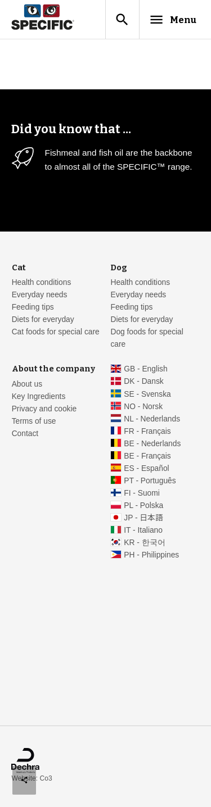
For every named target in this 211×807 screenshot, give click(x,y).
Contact (25, 433)
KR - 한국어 (144, 542)
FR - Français (147, 431)
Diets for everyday (43, 319)
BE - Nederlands (152, 443)
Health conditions (41, 282)
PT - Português (150, 481)
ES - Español (146, 468)
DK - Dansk (143, 381)
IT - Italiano (143, 530)
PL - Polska (143, 505)
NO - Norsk (143, 406)
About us (27, 384)
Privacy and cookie (44, 409)
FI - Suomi (142, 493)
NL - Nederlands (152, 419)
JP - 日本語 (143, 518)
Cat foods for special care (56, 332)
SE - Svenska (147, 394)
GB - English (145, 369)
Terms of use (34, 421)
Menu (172, 20)
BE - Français (147, 456)
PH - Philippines (151, 555)
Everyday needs (40, 295)
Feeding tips (33, 307)
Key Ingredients (39, 396)
